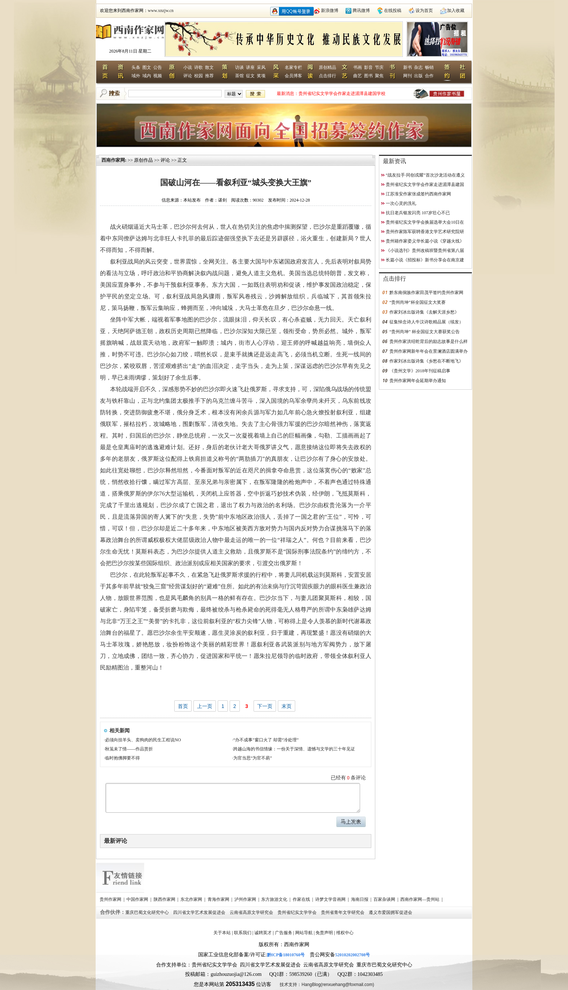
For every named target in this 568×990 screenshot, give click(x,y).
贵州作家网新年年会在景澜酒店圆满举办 (428, 351)
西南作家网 (113, 160)
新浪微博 (329, 10)
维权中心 (345, 932)
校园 (198, 75)
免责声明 (324, 932)
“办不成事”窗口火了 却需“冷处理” (265, 739)
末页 (286, 706)
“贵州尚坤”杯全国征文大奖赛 (417, 302)
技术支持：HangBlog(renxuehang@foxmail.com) (327, 984)
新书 (407, 67)
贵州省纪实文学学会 (297, 912)
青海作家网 (219, 899)
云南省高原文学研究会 (252, 912)
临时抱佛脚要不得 (122, 758)
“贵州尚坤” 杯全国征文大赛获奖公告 (424, 331)
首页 (183, 706)
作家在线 (302, 899)
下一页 (264, 706)
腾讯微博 (361, 10)
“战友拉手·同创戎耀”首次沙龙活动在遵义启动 (342, 93)
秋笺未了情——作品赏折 (129, 748)
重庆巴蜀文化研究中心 (147, 912)
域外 (135, 75)
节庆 (379, 67)
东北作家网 (191, 899)
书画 (357, 67)
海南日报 (360, 899)
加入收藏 (455, 10)
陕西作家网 (165, 899)
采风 (261, 67)
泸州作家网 (245, 899)
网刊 (407, 75)
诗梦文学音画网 (331, 899)
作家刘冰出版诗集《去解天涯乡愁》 (424, 312)
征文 (250, 75)
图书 (368, 75)
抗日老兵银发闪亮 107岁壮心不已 (418, 212)
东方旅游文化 (274, 899)
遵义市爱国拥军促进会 (391, 912)
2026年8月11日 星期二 (130, 51)
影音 (368, 67)
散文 (209, 67)
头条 (135, 67)
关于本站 (222, 932)
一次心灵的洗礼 (401, 203)
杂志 (418, 67)
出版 (418, 75)
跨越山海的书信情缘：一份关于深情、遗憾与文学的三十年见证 (294, 748)
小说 (187, 67)
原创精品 (327, 67)
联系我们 (242, 932)
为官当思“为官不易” (252, 758)
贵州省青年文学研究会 (343, 912)
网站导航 (304, 932)
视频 (157, 75)
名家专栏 (293, 67)
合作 (429, 75)
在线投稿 (392, 10)
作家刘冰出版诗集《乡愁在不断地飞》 (426, 361)
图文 (146, 67)
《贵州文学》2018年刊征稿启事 (419, 370)
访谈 (239, 67)
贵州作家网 (111, 899)
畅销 (429, 67)
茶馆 (239, 75)
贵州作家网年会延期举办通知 (417, 380)
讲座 (250, 67)
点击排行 (327, 75)
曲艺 (357, 75)
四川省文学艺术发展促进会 (199, 912)
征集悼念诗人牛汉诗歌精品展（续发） (426, 321)
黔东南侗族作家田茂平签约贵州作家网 (426, 292)
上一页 (204, 706)
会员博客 (293, 75)
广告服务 (283, 932)
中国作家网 (137, 899)
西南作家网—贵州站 (420, 899)
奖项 (261, 75)
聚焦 (379, 75)
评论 (187, 75)
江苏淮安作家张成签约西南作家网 (418, 193)
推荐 (209, 75)
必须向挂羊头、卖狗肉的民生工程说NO (143, 739)
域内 (146, 75)
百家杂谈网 (384, 899)
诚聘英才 (263, 932)
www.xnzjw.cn (161, 10)
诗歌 (198, 67)
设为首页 (424, 10)
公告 (157, 67)
